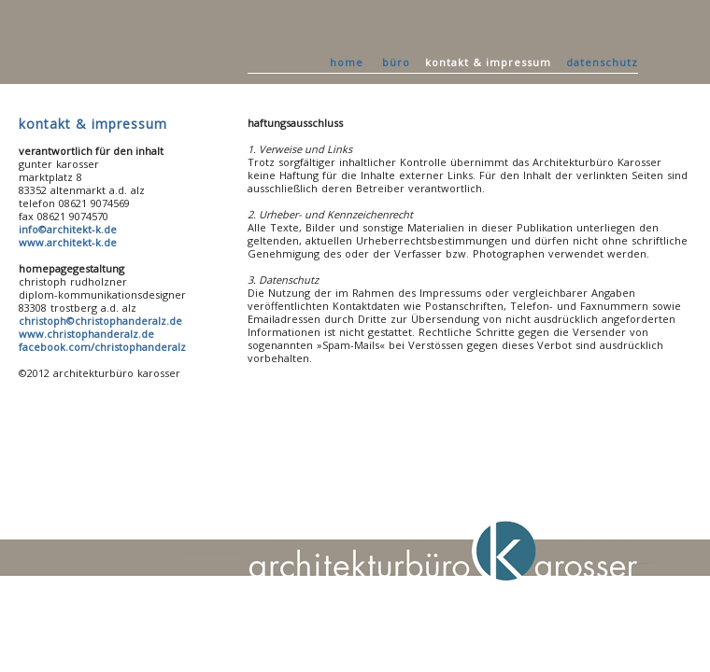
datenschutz (602, 62)
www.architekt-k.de (68, 242)
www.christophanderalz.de (86, 334)
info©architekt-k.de (68, 229)
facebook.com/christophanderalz (102, 347)
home (346, 62)
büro (396, 62)
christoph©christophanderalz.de (100, 321)
